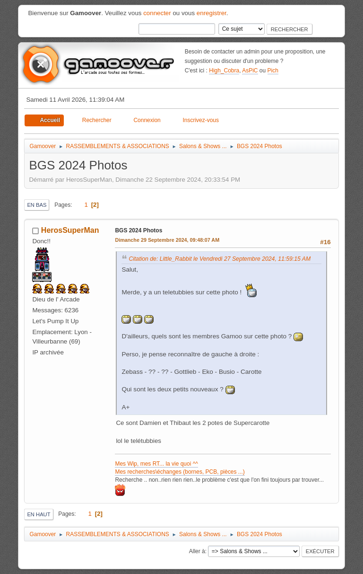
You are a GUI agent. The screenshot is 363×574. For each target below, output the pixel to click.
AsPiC (250, 70)
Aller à (197, 551)
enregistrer (211, 13)
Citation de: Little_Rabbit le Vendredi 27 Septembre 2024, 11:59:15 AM (220, 259)
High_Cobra (224, 70)
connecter (157, 13)
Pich (273, 70)
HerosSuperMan (70, 230)
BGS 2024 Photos (138, 230)
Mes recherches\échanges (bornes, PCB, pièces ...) (179, 471)
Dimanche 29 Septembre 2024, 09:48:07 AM (167, 240)
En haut (38, 514)
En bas (36, 205)
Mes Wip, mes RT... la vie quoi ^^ (156, 463)
